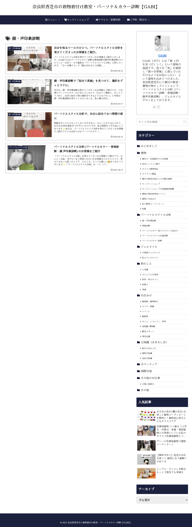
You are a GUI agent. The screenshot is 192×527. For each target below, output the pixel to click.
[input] (162, 122)
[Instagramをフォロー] (158, 107)
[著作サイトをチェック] (154, 107)
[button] (185, 122)
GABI (162, 55)
